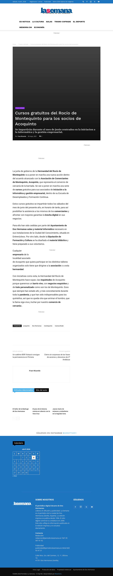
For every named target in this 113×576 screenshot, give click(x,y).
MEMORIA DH (25, 27)
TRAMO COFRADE (62, 21)
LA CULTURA (38, 21)
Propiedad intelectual (64, 570)
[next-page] (17, 418)
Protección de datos (48, 570)
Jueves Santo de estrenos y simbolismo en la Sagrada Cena (60, 411)
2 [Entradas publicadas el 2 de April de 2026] (26, 457)
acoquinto (26, 326)
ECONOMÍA (39, 27)
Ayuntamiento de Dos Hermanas (84, 570)
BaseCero (58, 574)
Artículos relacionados (23, 390)
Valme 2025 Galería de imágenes (63, 1)
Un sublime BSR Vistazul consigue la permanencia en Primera (26, 356)
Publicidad (47, 1)
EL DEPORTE (79, 21)
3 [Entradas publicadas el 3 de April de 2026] (29, 457)
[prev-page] (14, 418)
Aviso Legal (36, 570)
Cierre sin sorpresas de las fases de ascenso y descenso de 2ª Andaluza (57, 357)
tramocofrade (59, 326)
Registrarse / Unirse (36, 1)
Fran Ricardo (22, 136)
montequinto (48, 326)
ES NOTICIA (24, 21)
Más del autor (41, 390)
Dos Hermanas (36, 326)
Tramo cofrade (23, 44)
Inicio (14, 44)
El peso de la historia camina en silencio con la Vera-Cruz (41, 411)
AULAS (49, 21)
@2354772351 (70, 433)
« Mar (15, 476)
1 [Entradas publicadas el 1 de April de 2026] (22, 457)
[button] (83, 1)
